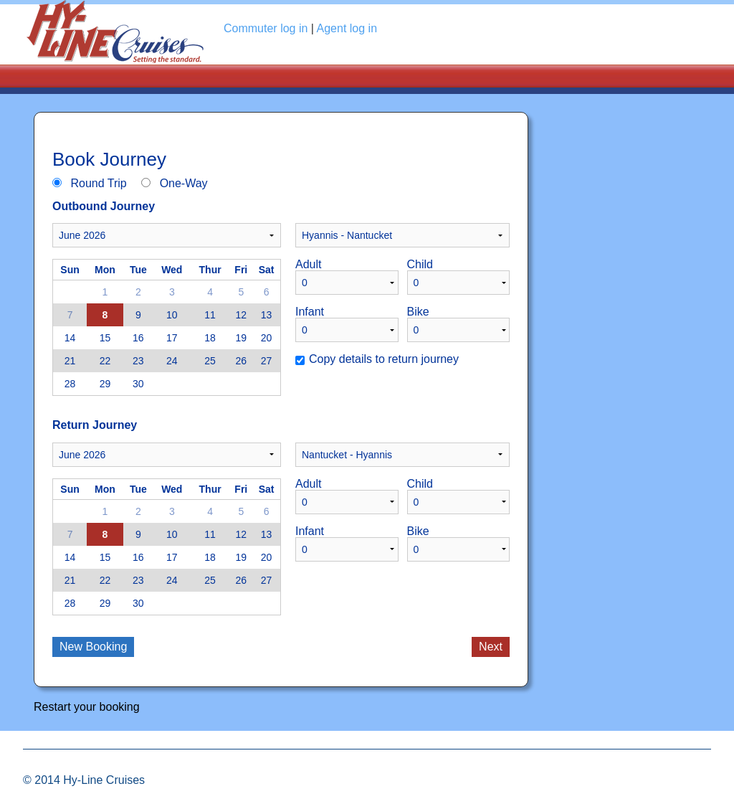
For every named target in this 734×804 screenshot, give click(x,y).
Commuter (266, 28)
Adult (308, 264)
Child (420, 264)
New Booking (93, 646)
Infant (309, 312)
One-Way (184, 183)
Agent (347, 28)
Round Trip (98, 183)
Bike (418, 312)
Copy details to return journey (384, 359)
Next (490, 646)
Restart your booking (87, 707)
